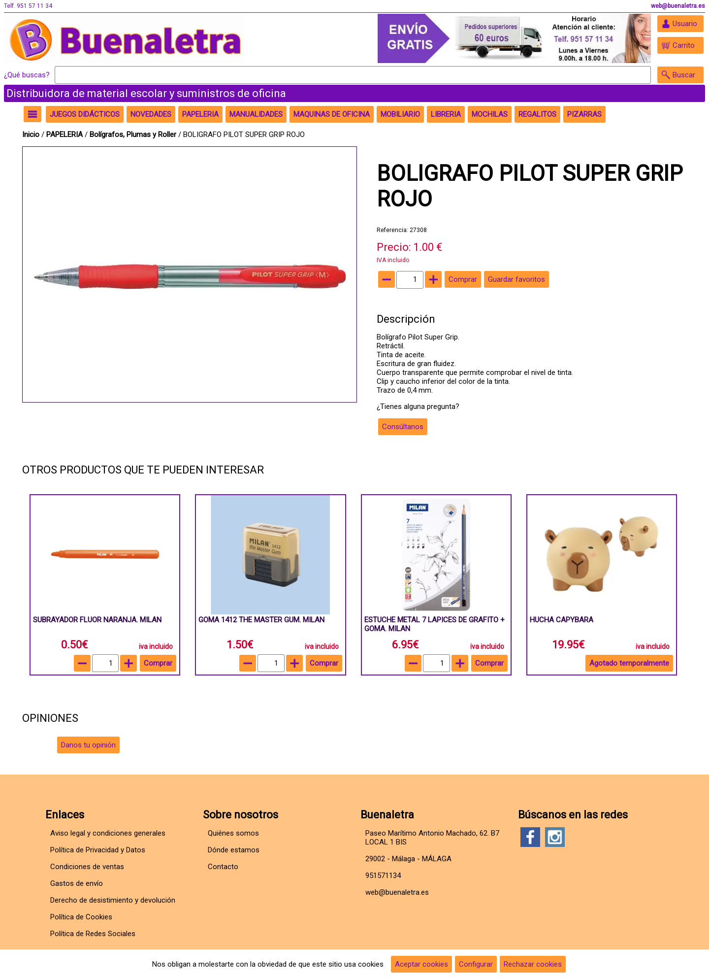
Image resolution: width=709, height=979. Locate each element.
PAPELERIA (65, 134)
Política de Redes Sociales (92, 933)
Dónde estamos (233, 849)
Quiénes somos (233, 833)
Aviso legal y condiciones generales (107, 833)
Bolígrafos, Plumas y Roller (133, 134)
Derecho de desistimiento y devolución (112, 900)
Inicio (30, 134)
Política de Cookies (81, 916)
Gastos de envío (76, 883)
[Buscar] (353, 75)
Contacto (223, 866)
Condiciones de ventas (87, 866)
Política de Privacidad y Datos (97, 849)
